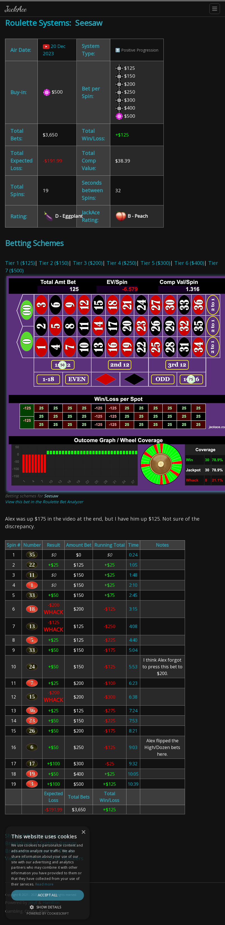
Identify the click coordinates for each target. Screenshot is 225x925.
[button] (47, 907)
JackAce (15, 9)
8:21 (133, 731)
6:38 (133, 697)
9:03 (133, 747)
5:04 (133, 650)
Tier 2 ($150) (54, 262)
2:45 (133, 595)
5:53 (133, 667)
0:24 (133, 555)
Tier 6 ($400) (189, 262)
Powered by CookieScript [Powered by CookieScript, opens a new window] (48, 913)
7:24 (133, 711)
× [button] (83, 832)
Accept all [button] (48, 895)
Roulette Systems (37, 22)
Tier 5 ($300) (155, 262)
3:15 (133, 609)
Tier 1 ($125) (20, 262)
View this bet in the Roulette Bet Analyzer (44, 501)
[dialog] (48, 872)
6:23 (133, 683)
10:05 (133, 774)
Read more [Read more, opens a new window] (44, 884)
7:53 (133, 721)
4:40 (133, 640)
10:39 (133, 784)
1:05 (133, 565)
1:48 (133, 575)
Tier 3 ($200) (87, 262)
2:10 (133, 585)
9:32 (133, 764)
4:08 (133, 626)
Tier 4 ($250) (121, 262)
